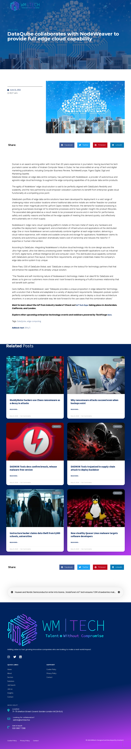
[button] (105, 6)
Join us (9, 689)
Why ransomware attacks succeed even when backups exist (94, 402)
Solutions (10, 681)
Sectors (10, 677)
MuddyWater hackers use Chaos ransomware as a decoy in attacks (35, 402)
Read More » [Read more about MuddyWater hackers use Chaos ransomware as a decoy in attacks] (14, 409)
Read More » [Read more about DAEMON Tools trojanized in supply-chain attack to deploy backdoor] (75, 476)
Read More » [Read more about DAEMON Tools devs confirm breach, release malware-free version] (14, 476)
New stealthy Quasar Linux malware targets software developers (94, 535)
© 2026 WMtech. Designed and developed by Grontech (105, 740)
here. (110, 314)
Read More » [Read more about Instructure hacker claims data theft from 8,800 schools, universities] (14, 542)
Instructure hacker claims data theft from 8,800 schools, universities (35, 535)
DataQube (21, 321)
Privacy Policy (51, 673)
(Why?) (27, 327)
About (9, 673)
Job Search (11, 685)
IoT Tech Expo (82, 305)
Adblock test (18, 327)
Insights (10, 693)
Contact (10, 697)
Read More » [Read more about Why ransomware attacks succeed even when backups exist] (75, 409)
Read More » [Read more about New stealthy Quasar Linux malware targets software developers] (75, 542)
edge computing (34, 321)
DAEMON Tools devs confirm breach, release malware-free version (33, 468)
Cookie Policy (51, 669)
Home (9, 669)
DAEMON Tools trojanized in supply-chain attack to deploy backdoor (93, 468)
